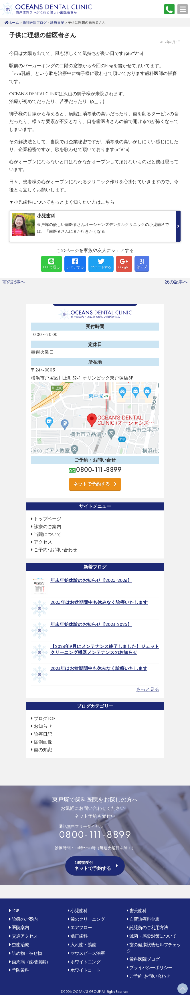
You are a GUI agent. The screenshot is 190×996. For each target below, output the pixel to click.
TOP (15, 911)
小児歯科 (79, 911)
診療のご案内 (47, 527)
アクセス (43, 542)
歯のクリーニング (87, 919)
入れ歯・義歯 (83, 945)
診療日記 (57, 22)
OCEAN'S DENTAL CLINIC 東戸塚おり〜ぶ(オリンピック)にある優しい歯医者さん (46, 9)
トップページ (47, 519)
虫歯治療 (20, 945)
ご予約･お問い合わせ (55, 550)
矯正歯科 (79, 936)
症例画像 (43, 742)
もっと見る (147, 689)
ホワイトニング (85, 962)
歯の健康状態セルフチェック (154, 948)
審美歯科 (138, 911)
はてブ (142, 263)
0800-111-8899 (169, 9)
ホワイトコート (85, 970)
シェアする (75, 263)
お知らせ (43, 726)
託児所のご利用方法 (148, 928)
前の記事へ (13, 282)
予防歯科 (20, 970)
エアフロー (81, 928)
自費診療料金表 (144, 919)
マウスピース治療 (87, 953)
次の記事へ (176, 282)
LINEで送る (51, 263)
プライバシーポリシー (150, 968)
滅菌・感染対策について (153, 936)
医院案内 (20, 928)
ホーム (14, 22)
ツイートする (101, 263)
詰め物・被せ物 (27, 953)
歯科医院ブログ (35, 22)
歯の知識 (43, 750)
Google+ (124, 263)
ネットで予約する (91, 484)
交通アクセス (24, 936)
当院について (47, 534)
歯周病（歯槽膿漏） (31, 962)
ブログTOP (45, 718)
